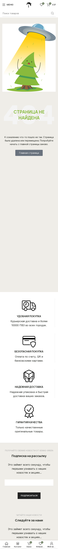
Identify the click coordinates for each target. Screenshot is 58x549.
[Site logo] (29, 4)
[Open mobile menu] (8, 5)
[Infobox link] (29, 312)
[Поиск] (29, 13)
